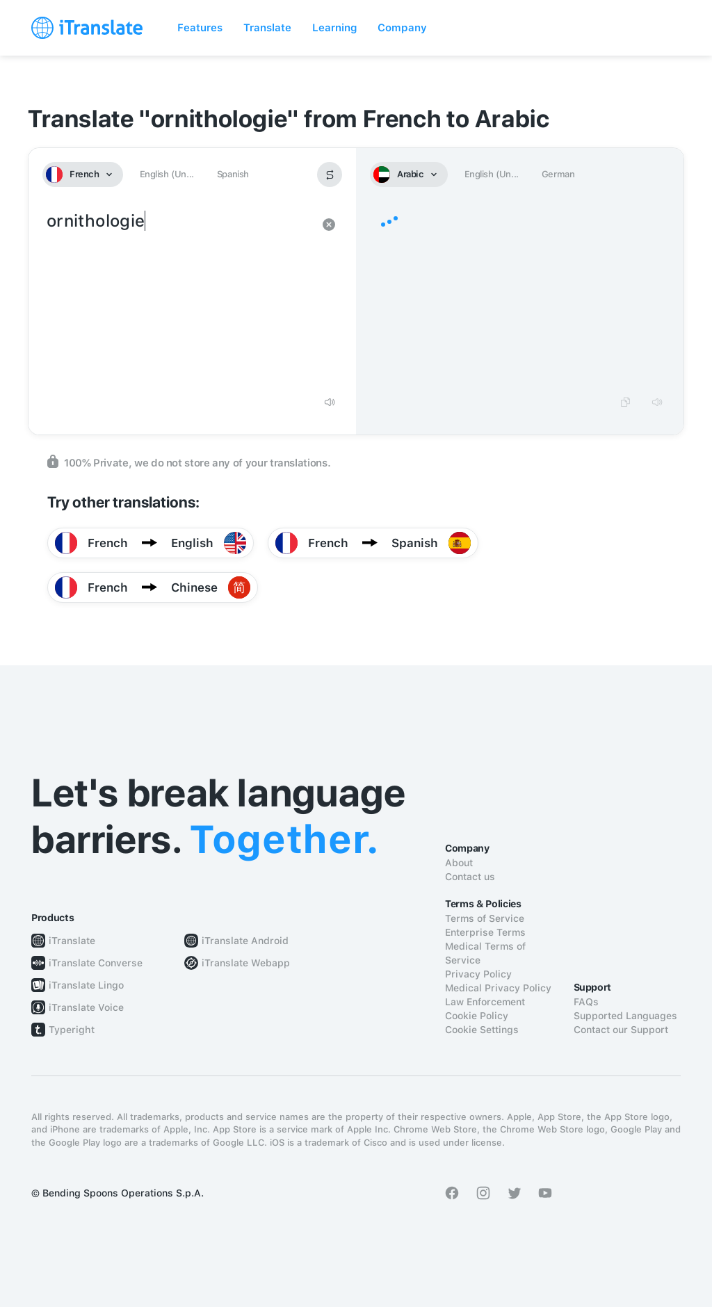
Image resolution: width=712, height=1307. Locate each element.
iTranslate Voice (86, 1007)
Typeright (72, 1029)
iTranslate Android (245, 940)
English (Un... (167, 174)
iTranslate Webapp (246, 962)
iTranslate (72, 940)
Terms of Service (484, 918)
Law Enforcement (485, 1001)
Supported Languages (625, 1015)
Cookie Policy (476, 1015)
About (459, 862)
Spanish (233, 174)
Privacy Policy (478, 974)
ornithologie (178, 297)
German (558, 174)
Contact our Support (621, 1029)
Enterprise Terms (485, 932)
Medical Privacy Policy (498, 987)
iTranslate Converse (96, 962)
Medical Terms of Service (485, 953)
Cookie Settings (482, 1029)
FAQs (586, 1001)
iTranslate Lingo (86, 985)
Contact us (470, 876)
